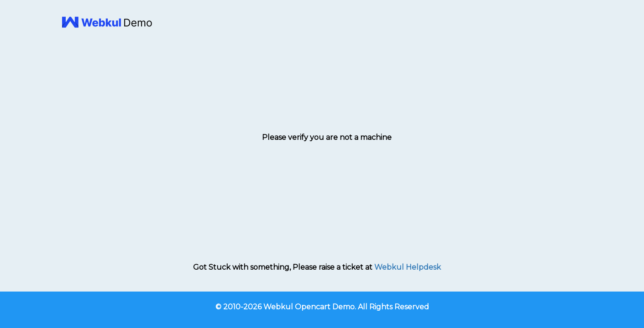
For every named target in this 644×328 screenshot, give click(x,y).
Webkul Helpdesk (407, 267)
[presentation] (326, 166)
